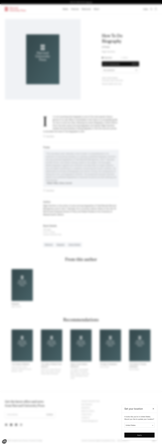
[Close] (153, 409)
